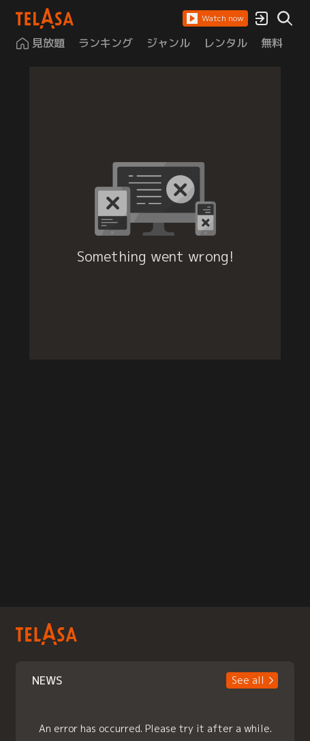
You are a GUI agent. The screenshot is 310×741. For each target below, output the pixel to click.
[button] (215, 18)
